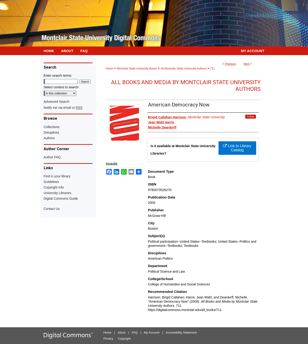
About (122, 332)
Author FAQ (52, 157)
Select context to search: (61, 87)
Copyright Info (54, 187)
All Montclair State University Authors (183, 68)
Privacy (108, 338)
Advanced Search (57, 101)
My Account (151, 332)
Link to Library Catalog (237, 148)
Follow (250, 116)
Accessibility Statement (181, 332)
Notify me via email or (63, 107)
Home (109, 68)
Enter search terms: (58, 75)
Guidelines (51, 182)
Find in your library (57, 176)
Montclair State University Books (137, 68)
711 (212, 68)
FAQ (135, 332)
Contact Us (52, 209)
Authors (49, 138)
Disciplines (51, 132)
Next (246, 64)
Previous (230, 64)
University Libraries (57, 193)
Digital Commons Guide (61, 198)
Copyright (124, 338)
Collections (52, 127)
